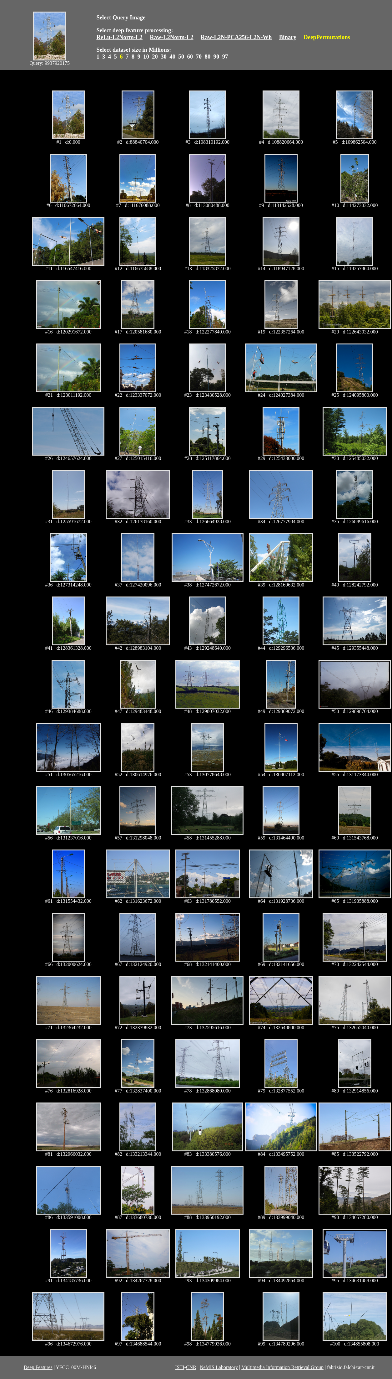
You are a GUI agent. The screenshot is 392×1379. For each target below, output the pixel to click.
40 (172, 56)
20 (155, 56)
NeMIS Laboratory (219, 1367)
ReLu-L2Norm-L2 (119, 37)
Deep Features (38, 1367)
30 (164, 56)
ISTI (179, 1367)
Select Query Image (120, 17)
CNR (191, 1367)
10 (146, 56)
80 (208, 56)
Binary (287, 37)
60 (190, 56)
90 (216, 56)
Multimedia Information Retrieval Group (282, 1367)
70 (199, 56)
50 (181, 56)
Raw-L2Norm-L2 (171, 37)
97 (225, 56)
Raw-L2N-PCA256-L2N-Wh (236, 37)
